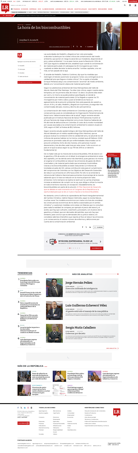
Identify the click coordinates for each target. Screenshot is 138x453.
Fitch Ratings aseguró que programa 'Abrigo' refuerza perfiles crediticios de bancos (75, 390)
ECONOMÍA (24, 9)
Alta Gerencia (57, 411)
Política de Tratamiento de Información (96, 421)
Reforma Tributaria (43, 12)
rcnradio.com (68, 445)
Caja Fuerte (56, 413)
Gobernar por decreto (75, 333)
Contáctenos (88, 415)
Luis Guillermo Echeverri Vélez (86, 305)
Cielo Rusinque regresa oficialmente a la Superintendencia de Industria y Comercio (28, 342)
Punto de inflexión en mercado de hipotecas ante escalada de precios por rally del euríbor (41, 376)
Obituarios (56, 427)
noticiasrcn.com (77, 445)
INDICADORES (102, 9)
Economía (70, 417)
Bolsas (22, 325)
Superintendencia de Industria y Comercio (97, 425)
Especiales (56, 421)
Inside (69, 425)
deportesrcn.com (23, 447)
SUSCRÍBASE (133, 1)
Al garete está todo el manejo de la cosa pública (87, 311)
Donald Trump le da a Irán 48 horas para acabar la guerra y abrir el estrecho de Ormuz (30, 294)
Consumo (41, 417)
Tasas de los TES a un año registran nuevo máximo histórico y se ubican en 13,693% (29, 317)
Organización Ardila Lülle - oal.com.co (114, 443)
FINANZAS (16, 9)
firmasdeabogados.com (67, 443)
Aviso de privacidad (90, 417)
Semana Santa (55, 12)
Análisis (69, 411)
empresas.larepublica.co (51, 443)
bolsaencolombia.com (82, 443)
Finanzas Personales (59, 423)
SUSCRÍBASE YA (97, 248)
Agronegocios (43, 411)
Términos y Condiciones (91, 419)
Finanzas (70, 385)
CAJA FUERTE (92, 9)
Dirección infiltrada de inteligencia (81, 288)
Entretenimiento (37, 385)
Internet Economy (44, 427)
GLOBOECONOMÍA (48, 9)
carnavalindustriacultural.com (44, 445)
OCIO (39, 9)
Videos (55, 434)
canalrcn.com (58, 445)
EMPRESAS (32, 9)
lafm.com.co (87, 445)
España (34, 371)
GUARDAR (89, 46)
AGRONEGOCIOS (60, 9)
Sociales (41, 434)
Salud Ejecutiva (71, 430)
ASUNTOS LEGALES (80, 9)
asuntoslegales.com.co (24, 443)
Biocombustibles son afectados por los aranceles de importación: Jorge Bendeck (114, 173)
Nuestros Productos (90, 413)
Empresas (41, 421)
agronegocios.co (37, 443)
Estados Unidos (64, 12)
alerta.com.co (97, 445)
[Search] (125, 5)
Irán (72, 12)
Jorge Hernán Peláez (79, 282)
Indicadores (42, 425)
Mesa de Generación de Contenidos (95, 411)
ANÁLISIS (70, 9)
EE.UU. (21, 290)
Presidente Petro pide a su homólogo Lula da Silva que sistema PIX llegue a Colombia (30, 283)
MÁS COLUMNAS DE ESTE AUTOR (59, 46)
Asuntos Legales (43, 413)
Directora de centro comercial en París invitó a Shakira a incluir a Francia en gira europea (41, 391)
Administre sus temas (25, 82)
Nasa (30, 12)
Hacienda (22, 278)
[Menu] (12, 9)
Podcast (41, 430)
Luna (34, 12)
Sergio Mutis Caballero (81, 327)
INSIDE (110, 9)
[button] (46, 242)
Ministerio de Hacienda (81, 12)
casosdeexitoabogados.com (26, 445)
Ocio (68, 427)
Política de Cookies (90, 423)
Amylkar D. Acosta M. (28, 40)
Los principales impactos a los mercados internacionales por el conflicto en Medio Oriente (30, 330)
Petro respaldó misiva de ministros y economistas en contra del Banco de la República (30, 305)
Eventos (69, 421)
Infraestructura (57, 425)
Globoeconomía (72, 423)
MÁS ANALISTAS (111, 348)
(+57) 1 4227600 (22, 417)
